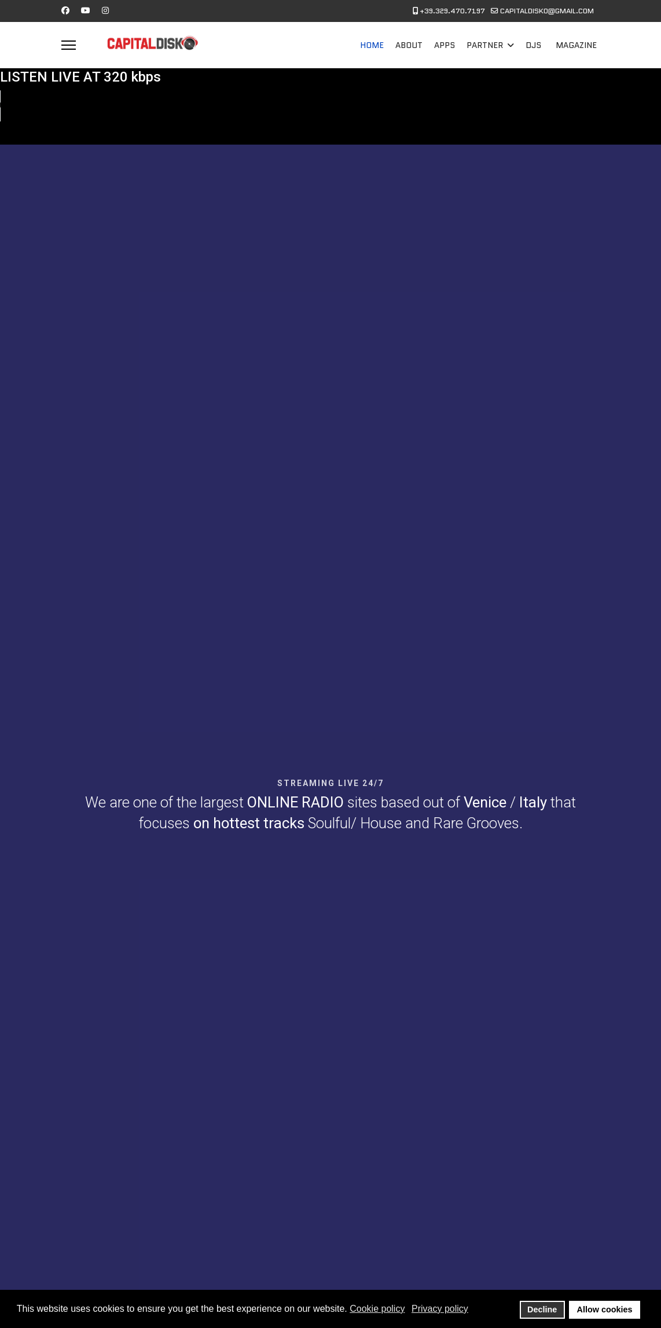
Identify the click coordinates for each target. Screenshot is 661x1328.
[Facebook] (65, 10)
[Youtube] (85, 10)
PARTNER (485, 45)
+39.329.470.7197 (452, 11)
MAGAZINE (576, 45)
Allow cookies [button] (605, 1309)
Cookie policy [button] (377, 1309)
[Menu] (68, 45)
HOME (372, 45)
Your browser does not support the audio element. (87, 105)
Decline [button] (542, 1309)
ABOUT (409, 45)
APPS (444, 45)
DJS (533, 45)
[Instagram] (105, 10)
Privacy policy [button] (440, 1309)
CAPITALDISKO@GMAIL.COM (547, 11)
